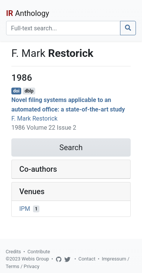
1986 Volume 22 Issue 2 (43, 127)
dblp (29, 91)
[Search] (63, 28)
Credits (13, 251)
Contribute (38, 251)
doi (16, 91)
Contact (86, 259)
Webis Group (35, 259)
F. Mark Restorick (34, 118)
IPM (24, 208)
